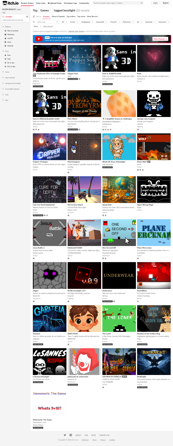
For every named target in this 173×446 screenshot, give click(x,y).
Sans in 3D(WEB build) (111, 73)
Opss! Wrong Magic (145, 205)
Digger (35, 290)
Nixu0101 (36, 296)
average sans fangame (146, 119)
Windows (9, 34)
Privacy (103, 440)
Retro (36, 26)
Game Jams (40, 3)
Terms (94, 440)
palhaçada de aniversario (78, 376)
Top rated (81, 16)
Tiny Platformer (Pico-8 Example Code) (49, 73)
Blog (93, 435)
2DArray (36, 81)
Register (166, 3)
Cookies (112, 440)
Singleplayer (85, 22)
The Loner (106, 333)
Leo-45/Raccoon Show (41, 379)
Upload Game (55, 3)
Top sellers (71, 16)
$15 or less (10, 66)
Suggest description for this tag (12, 20)
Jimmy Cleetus (38, 425)
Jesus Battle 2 (38, 248)
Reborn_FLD (72, 210)
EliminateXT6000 (75, 248)
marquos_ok (72, 379)
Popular (46, 16)
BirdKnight (141, 376)
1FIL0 (35, 210)
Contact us (104, 435)
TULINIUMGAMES (74, 253)
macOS (9, 38)
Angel (139, 207)
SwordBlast (142, 290)
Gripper (35, 167)
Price (5, 51)
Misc (5, 100)
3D (138, 22)
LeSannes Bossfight (41, 376)
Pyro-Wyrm (72, 119)
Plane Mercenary (144, 248)
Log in (155, 3)
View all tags (48, 26)
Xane (139, 73)
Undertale (148, 22)
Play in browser (11, 31)
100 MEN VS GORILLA (111, 376)
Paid (7, 59)
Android (9, 46)
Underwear (107, 290)
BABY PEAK (73, 333)
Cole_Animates (107, 164)
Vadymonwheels (108, 210)
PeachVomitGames (109, 253)
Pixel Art (113, 22)
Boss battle (100, 22)
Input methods (8, 78)
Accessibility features (10, 89)
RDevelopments (108, 79)
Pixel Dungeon (74, 162)
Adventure (162, 22)
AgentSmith (72, 124)
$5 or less (9, 63)
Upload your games (76, 31)
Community (84, 3)
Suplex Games (38, 253)
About (78, 435)
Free (7, 55)
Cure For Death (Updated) (43, 205)
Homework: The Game (42, 420)
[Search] (141, 3)
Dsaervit (71, 296)
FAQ (86, 435)
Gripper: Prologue (40, 162)
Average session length (11, 83)
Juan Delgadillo (107, 382)
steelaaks (36, 339)
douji (139, 339)
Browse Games (27, 3)
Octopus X (141, 79)
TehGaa (105, 296)
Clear (19, 9)
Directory (85, 440)
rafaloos (140, 124)
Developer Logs (70, 3)
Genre (5, 72)
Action (72, 22)
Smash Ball (106, 205)
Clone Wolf (142, 162)
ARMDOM (71, 339)
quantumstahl (142, 382)
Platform (6, 27)
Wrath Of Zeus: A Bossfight (113, 162)
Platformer (127, 22)
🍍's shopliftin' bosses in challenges (117, 119)
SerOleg (70, 167)
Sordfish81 (141, 253)
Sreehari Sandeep (143, 296)
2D (63, 22)
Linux (8, 42)
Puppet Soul (73, 73)
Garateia (36, 333)
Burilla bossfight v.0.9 (76, 290)
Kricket (104, 339)
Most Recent (92, 16)
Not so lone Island (75, 205)
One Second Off (109, 248)
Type (5, 95)
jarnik (139, 164)
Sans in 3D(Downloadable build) (46, 119)
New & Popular (58, 16)
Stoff (69, 76)
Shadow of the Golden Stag (148, 333)
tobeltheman (106, 124)
